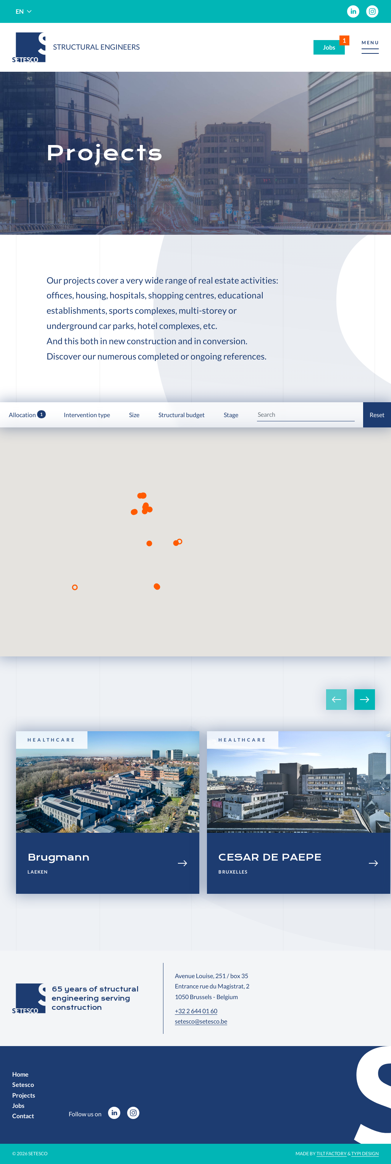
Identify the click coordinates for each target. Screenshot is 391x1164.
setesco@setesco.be (201, 1021)
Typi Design (365, 1153)
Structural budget (182, 414)
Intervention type (87, 414)
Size (135, 414)
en (20, 11)
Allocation (27, 414)
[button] (370, 47)
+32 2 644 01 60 (196, 1010)
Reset (377, 414)
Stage (231, 414)
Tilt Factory (332, 1153)
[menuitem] (353, 11)
